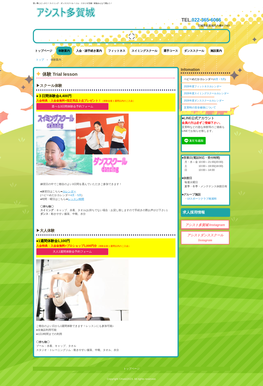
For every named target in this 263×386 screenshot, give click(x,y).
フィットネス (116, 50)
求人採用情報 (194, 212)
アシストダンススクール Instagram (207, 237)
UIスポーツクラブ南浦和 (202, 198)
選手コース (171, 50)
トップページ (43, 50)
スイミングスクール (144, 50)
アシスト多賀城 (73, 13)
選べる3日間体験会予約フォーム (72, 106)
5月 (79, 195)
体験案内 (64, 50)
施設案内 (216, 50)
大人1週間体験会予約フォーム (72, 251)
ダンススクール (194, 50)
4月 (72, 195)
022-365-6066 (206, 20)
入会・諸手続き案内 (89, 50)
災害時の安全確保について (200, 107)
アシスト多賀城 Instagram (205, 225)
